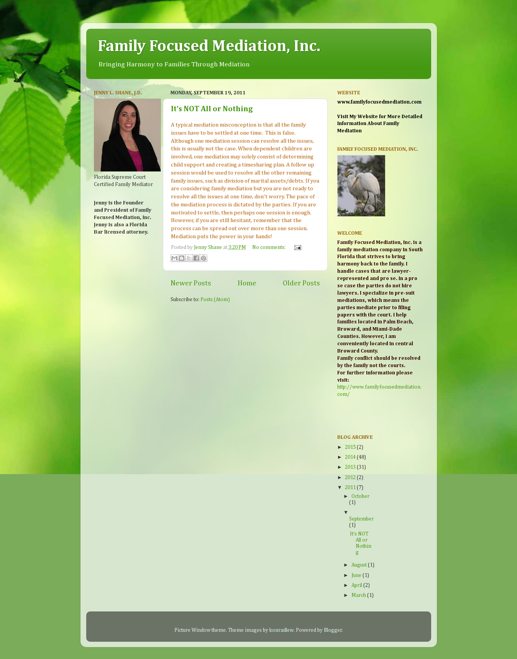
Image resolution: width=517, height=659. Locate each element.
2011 (351, 487)
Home (247, 283)
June (357, 575)
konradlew (281, 630)
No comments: (269, 247)
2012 (351, 477)
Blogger (333, 630)
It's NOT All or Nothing (212, 109)
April (357, 585)
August (359, 565)
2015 (351, 447)
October (360, 496)
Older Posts (301, 283)
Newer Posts (191, 283)
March (359, 595)
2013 (351, 467)
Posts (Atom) (215, 299)
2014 (351, 457)
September (361, 519)
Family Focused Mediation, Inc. (209, 46)
